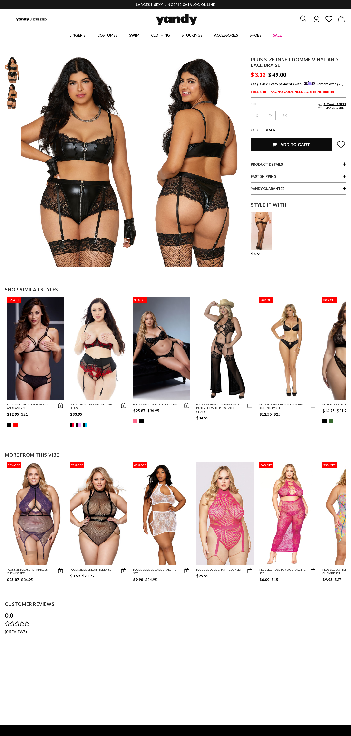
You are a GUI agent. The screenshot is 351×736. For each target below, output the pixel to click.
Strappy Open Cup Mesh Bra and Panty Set (27, 407)
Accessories (226, 35)
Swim (134, 35)
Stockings (192, 35)
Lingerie (77, 35)
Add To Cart (291, 145)
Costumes (107, 35)
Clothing (160, 35)
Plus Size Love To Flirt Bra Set (155, 405)
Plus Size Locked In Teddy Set (91, 570)
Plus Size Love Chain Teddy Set (219, 570)
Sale (277, 35)
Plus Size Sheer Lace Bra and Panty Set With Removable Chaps (217, 408)
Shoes (255, 35)
